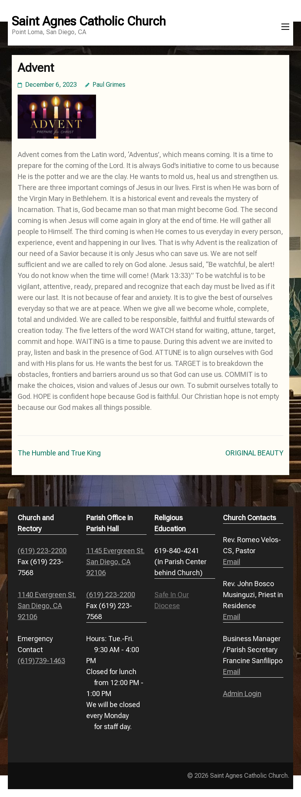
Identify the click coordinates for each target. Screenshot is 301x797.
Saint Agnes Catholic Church (89, 21)
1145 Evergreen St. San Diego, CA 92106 (115, 562)
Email (231, 562)
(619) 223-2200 (42, 551)
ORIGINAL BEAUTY (254, 453)
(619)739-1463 (41, 660)
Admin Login (242, 693)
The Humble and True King (59, 453)
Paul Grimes (108, 84)
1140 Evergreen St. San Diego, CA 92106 (47, 605)
